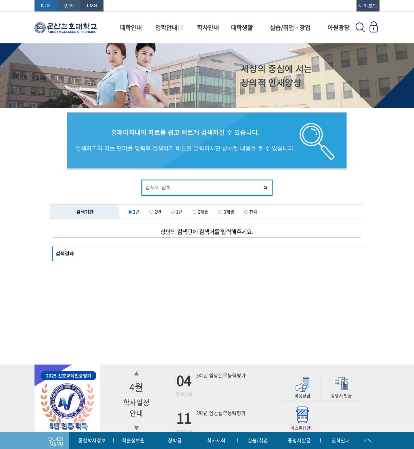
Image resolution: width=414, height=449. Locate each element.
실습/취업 (258, 440)
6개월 (204, 211)
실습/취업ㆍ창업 (290, 27)
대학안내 (131, 27)
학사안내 (208, 27)
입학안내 (169, 27)
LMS (92, 5)
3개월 (229, 211)
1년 (180, 211)
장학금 (175, 440)
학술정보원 (133, 440)
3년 (137, 211)
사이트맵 (368, 6)
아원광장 (338, 27)
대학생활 (242, 27)
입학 (69, 6)
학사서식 (216, 440)
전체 (253, 211)
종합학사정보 (92, 440)
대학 (46, 6)
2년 (158, 211)
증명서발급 (299, 440)
